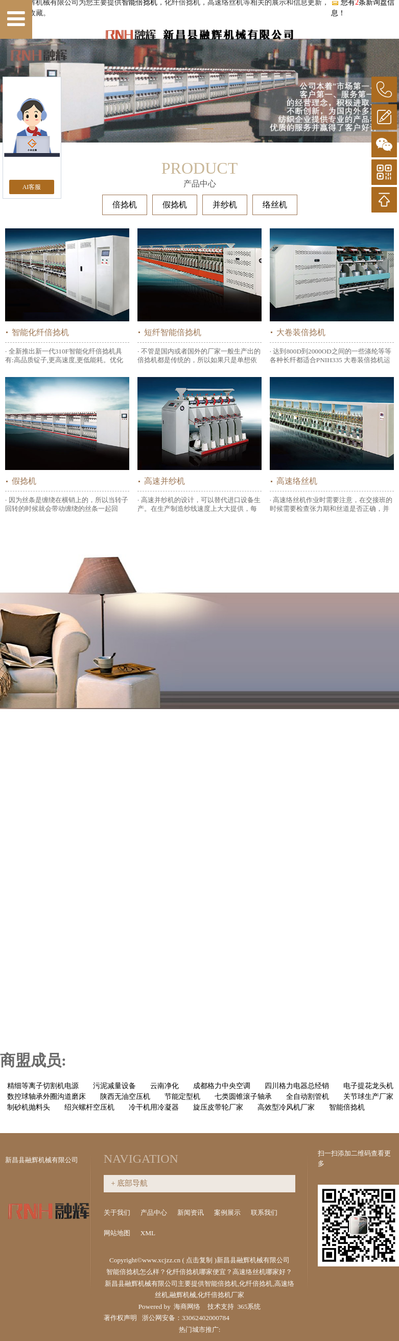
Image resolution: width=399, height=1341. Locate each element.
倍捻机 (124, 204)
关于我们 (118, 1212)
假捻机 (174, 204)
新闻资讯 (191, 1212)
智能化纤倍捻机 (40, 332)
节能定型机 (182, 1096)
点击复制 (199, 1260)
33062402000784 (205, 1318)
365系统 (249, 1306)
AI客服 (31, 187)
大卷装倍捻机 (300, 332)
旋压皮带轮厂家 (218, 1107)
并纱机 (225, 204)
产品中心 (154, 1212)
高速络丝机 (296, 481)
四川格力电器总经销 (297, 1086)
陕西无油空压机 (125, 1096)
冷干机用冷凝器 (154, 1107)
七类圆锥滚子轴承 (243, 1096)
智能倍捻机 (347, 1107)
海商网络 (187, 1306)
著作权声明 (120, 1318)
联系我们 (264, 1212)
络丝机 (275, 204)
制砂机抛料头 (28, 1107)
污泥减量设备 (114, 1086)
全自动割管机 (307, 1096)
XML (148, 1233)
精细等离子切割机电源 (43, 1086)
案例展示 (228, 1212)
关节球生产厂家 (368, 1096)
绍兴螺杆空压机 (89, 1107)
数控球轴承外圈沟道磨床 (46, 1096)
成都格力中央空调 (221, 1086)
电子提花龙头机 (368, 1086)
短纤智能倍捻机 (172, 332)
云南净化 (164, 1086)
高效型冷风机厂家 (286, 1107)
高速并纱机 (164, 481)
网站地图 (118, 1233)
